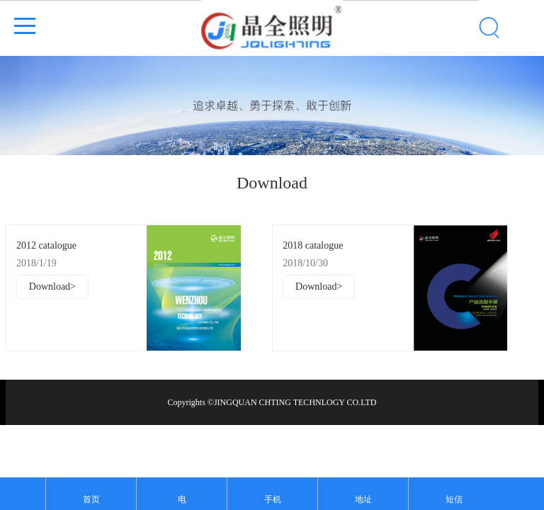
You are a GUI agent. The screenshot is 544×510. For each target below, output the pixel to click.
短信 (454, 499)
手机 (272, 499)
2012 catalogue (46, 245)
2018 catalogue (313, 245)
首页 (91, 499)
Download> (52, 286)
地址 (363, 499)
